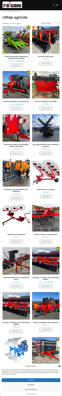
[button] (59, 366)
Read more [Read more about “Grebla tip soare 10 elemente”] (45, 196)
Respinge (31, 385)
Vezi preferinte (31, 389)
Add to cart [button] (16, 65)
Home (4, 11)
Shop (8, 11)
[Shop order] (50, 23)
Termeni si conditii (31, 393)
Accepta (31, 380)
